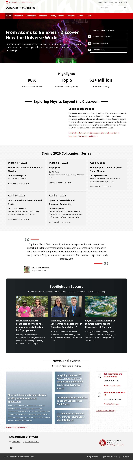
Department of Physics (20, 7)
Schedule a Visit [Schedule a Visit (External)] (98, 50)
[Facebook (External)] (11, 448)
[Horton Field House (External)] (115, 404)
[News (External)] (105, 2)
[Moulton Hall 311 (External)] (31, 441)
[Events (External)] (110, 2)
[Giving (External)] (100, 2)
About (89, 15)
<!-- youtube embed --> (35, 123)
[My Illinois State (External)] (125, 2)
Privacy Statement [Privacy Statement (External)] (92, 457)
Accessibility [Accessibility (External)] (125, 457)
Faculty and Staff (57, 15)
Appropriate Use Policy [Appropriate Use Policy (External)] (109, 457)
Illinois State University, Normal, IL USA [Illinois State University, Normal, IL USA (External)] (21, 457)
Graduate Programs (99, 43)
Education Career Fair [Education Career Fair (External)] (114, 392)
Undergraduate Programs (101, 36)
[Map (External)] (116, 2)
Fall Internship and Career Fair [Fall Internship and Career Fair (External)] (113, 375)
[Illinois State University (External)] (19, 2)
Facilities (71, 15)
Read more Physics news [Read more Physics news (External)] (15, 427)
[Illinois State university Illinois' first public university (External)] (111, 443)
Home (8, 15)
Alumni (80, 15)
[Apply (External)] (121, 2)
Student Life (31, 15)
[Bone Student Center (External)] (115, 385)
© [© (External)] (4, 457)
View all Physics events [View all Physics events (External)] (105, 410)
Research (43, 15)
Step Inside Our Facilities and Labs (82, 136)
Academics (18, 15)
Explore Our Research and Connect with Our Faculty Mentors (93, 133)
